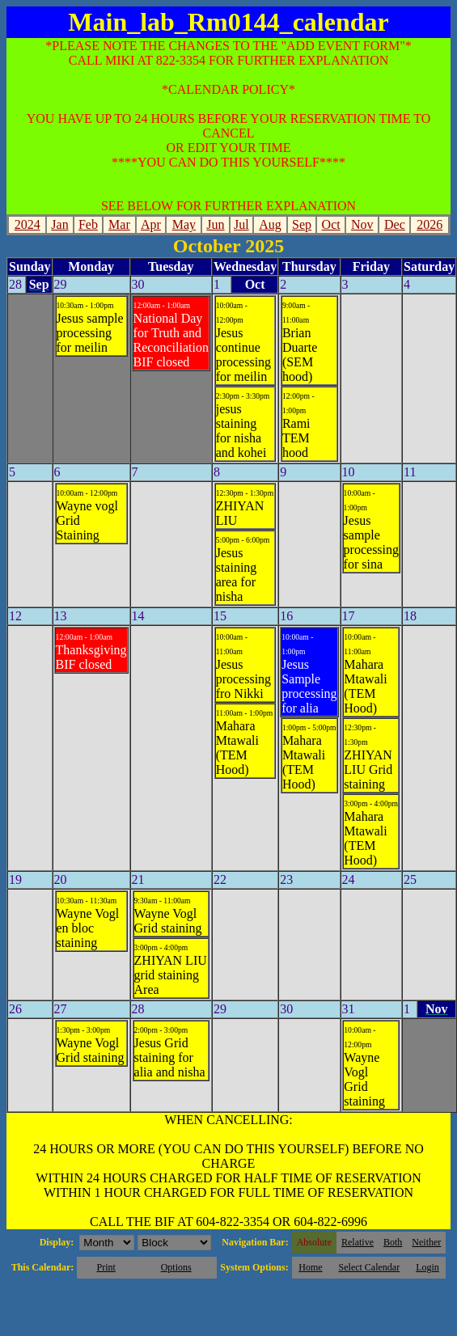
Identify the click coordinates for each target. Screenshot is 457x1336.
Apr (151, 224)
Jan (59, 224)
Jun (215, 224)
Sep (301, 224)
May (184, 224)
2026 (429, 224)
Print (105, 1267)
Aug (270, 224)
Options (176, 1267)
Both (392, 1242)
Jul (241, 224)
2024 (27, 224)
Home (310, 1267)
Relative (357, 1242)
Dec (394, 224)
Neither (426, 1242)
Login (427, 1267)
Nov (362, 224)
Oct (331, 224)
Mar (119, 224)
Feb (88, 224)
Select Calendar (369, 1267)
